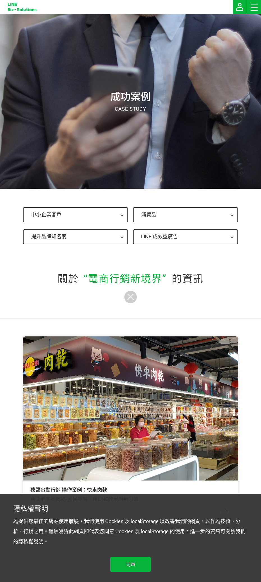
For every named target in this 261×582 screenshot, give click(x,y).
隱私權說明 (31, 541)
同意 (130, 564)
